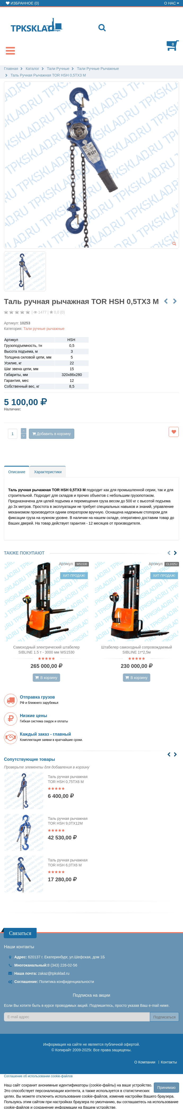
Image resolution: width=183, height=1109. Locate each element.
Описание (16, 472)
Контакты (169, 1062)
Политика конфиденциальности (66, 982)
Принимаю (166, 1087)
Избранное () (22, 3)
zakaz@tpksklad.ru (53, 973)
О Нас (171, 3)
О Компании (144, 1062)
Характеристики (48, 472)
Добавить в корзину (51, 434)
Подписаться (164, 1017)
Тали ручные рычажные (43, 329)
